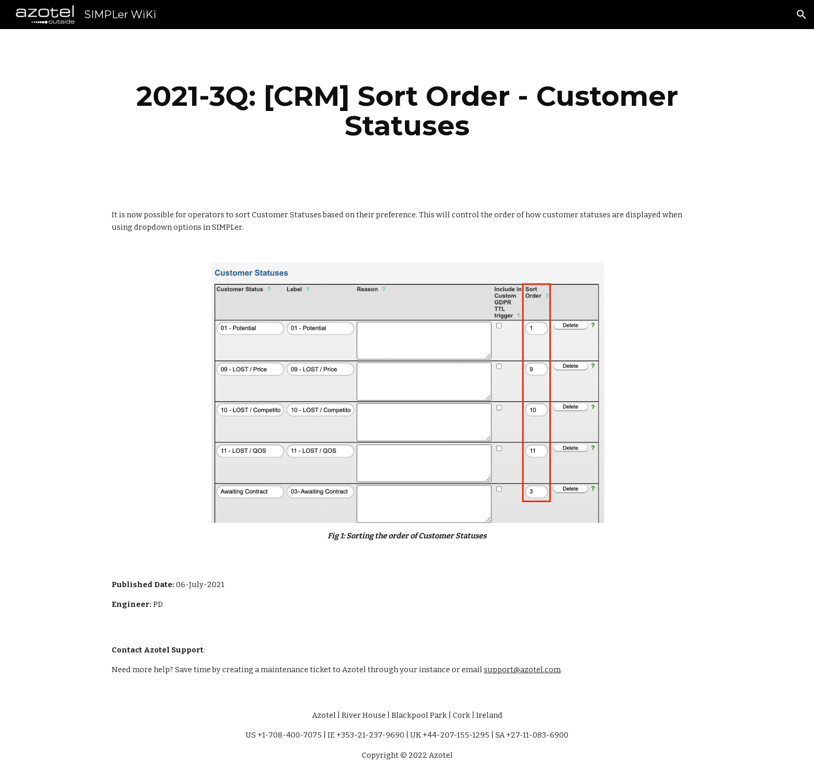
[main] (407, 111)
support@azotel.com (522, 669)
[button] (801, 14)
